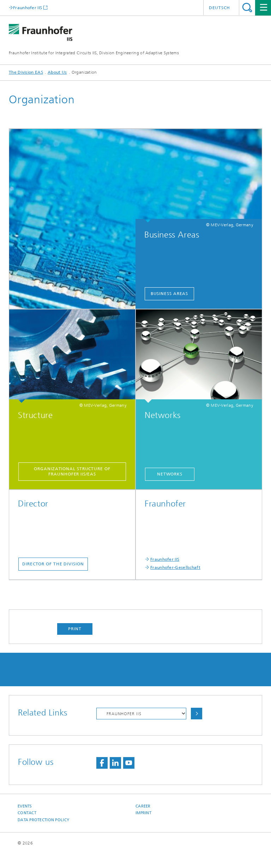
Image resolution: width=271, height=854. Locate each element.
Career (143, 806)
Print (75, 628)
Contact (27, 813)
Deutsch (219, 7)
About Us (57, 72)
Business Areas (169, 293)
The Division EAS (26, 72)
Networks (169, 474)
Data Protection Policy (43, 820)
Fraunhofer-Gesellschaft (175, 567)
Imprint (143, 813)
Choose (196, 713)
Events (25, 806)
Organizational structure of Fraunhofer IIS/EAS (72, 471)
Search (247, 7)
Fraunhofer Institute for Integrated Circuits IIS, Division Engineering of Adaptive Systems (94, 52)
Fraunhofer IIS (27, 7)
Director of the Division (53, 563)
